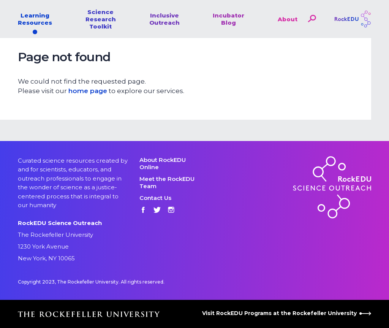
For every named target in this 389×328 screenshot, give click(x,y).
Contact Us (155, 197)
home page (87, 91)
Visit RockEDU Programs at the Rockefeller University (286, 313)
